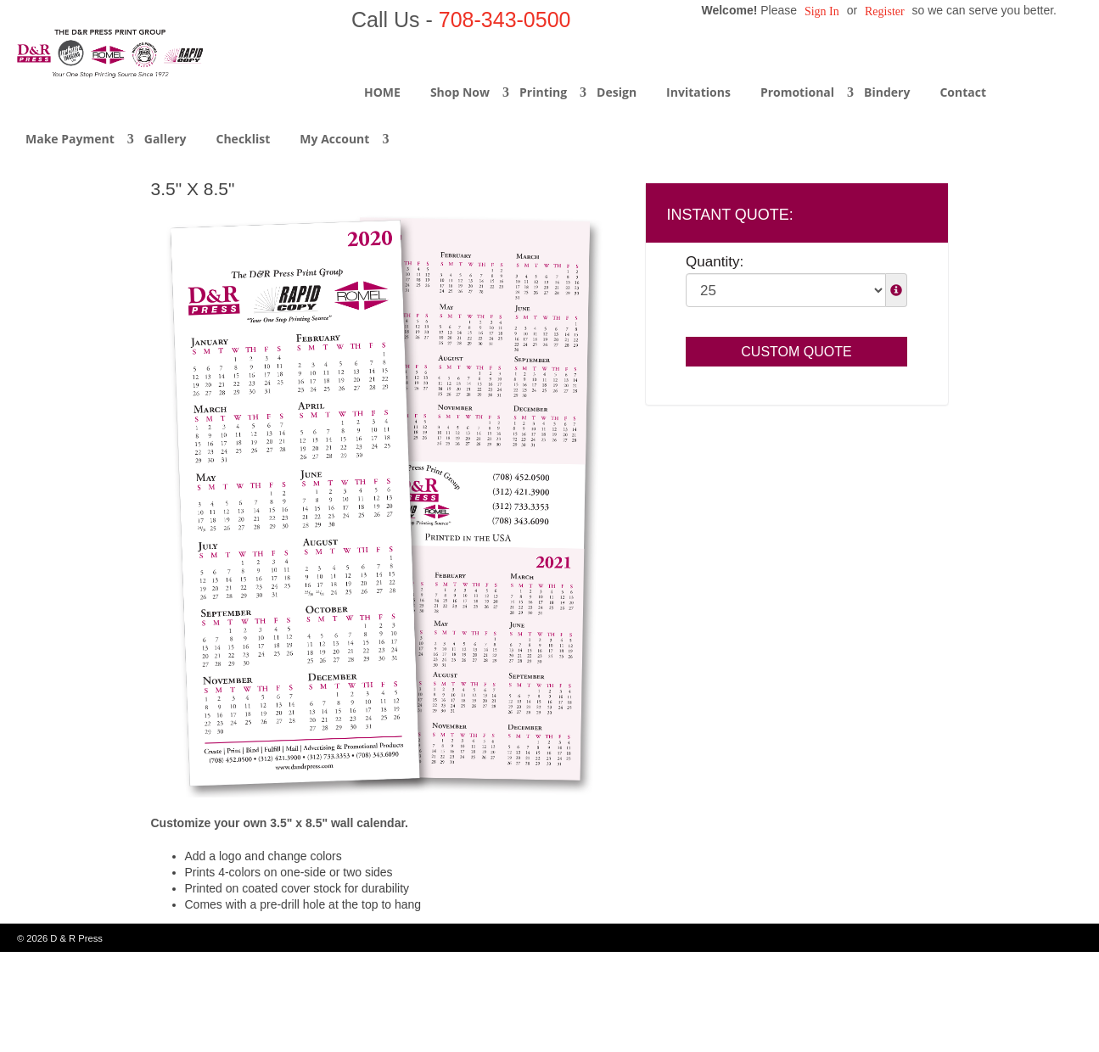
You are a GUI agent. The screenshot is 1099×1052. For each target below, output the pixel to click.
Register (885, 11)
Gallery (165, 139)
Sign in (822, 11)
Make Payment (70, 139)
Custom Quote (796, 351)
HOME (382, 92)
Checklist (243, 139)
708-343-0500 (505, 19)
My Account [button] (334, 139)
